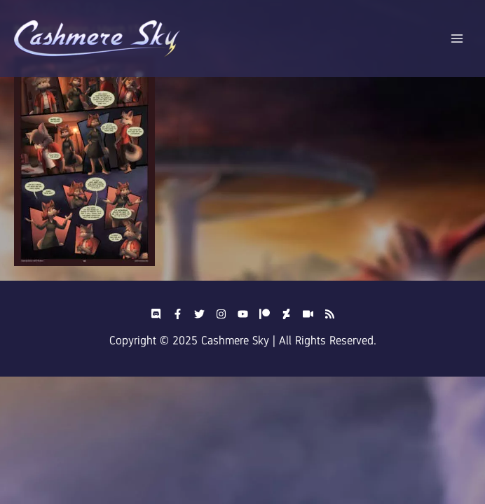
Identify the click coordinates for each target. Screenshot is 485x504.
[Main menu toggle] (457, 38)
